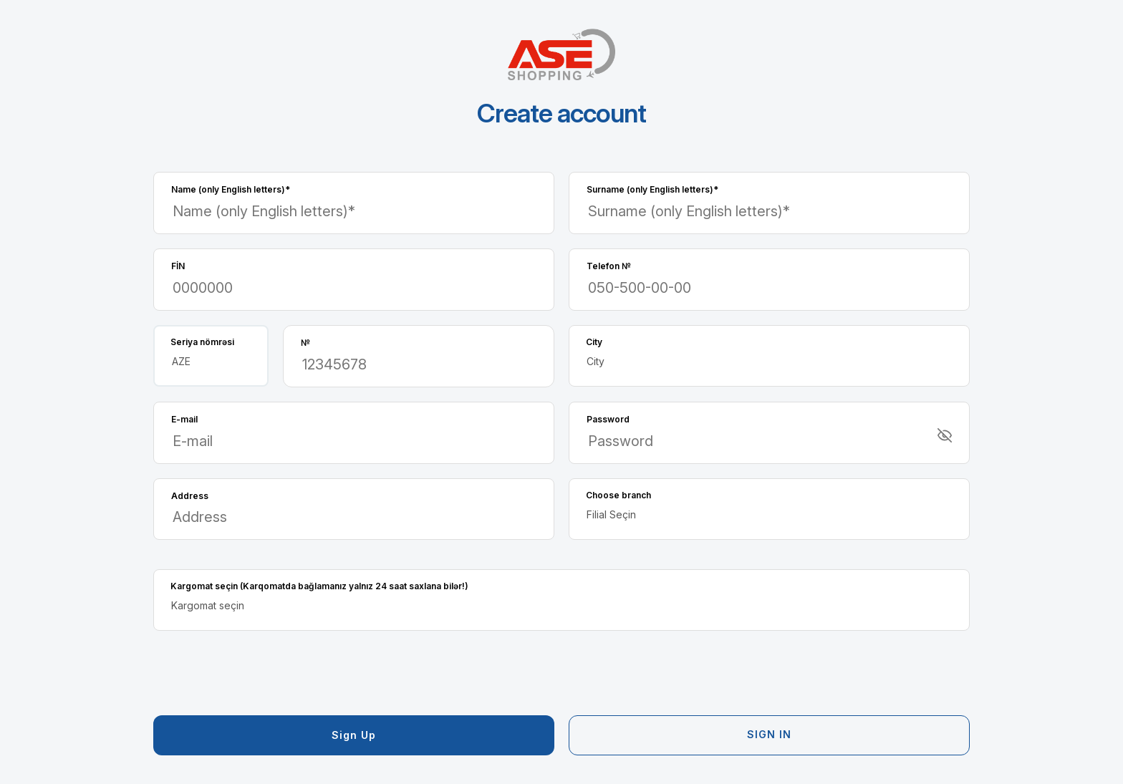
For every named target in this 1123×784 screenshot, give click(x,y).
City (594, 342)
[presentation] (262, 673)
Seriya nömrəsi (202, 342)
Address (189, 495)
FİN (178, 266)
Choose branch (618, 495)
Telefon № (609, 266)
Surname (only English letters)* (652, 189)
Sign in (769, 734)
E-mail (184, 419)
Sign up (354, 735)
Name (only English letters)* (230, 189)
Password (608, 419)
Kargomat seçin (319, 586)
